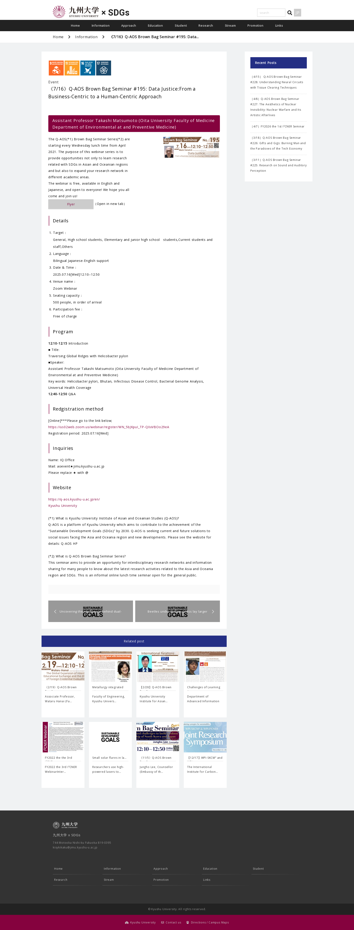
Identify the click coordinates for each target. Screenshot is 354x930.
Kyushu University (62, 505)
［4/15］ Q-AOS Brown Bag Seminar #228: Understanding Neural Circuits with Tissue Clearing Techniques (276, 82)
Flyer (71, 204)
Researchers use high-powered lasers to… (108, 769)
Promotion (255, 25)
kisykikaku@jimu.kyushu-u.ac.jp (75, 847)
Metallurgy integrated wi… (107, 689)
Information (101, 25)
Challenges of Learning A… (203, 689)
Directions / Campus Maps (210, 922)
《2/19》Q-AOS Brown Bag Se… (61, 689)
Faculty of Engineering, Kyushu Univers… (108, 699)
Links (279, 25)
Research (205, 25)
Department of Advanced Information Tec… (203, 701)
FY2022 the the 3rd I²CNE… (58, 760)
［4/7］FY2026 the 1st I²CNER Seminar (277, 126)
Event (53, 82)
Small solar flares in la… (109, 758)
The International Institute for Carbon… (202, 769)
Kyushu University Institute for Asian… (154, 699)
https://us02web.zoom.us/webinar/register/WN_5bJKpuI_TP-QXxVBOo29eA (108, 427)
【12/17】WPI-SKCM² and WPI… (205, 760)
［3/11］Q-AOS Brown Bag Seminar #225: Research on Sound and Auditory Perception (278, 165)
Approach (128, 25)
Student (181, 25)
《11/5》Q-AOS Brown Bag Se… (156, 760)
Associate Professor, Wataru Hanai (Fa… (60, 699)
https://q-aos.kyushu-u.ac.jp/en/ (74, 499)
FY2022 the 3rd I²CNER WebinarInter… (61, 769)
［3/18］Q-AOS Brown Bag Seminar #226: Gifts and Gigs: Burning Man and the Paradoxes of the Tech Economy (278, 143)
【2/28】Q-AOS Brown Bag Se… (156, 689)
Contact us (173, 922)
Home (75, 25)
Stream (230, 25)
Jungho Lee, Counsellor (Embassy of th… (156, 769)
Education (155, 25)
